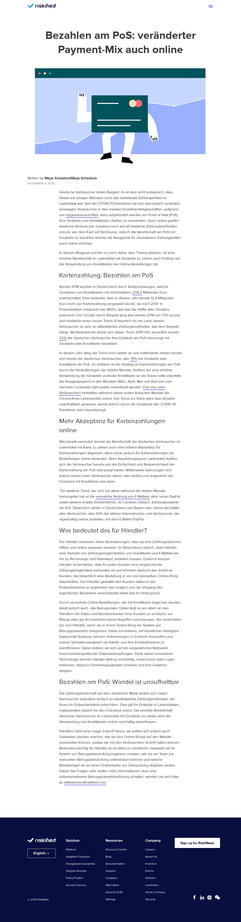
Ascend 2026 (114, 892)
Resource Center (116, 849)
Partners (150, 878)
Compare (111, 878)
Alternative (112, 885)
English (39, 853)
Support (111, 871)
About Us (151, 857)
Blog (108, 857)
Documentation (115, 864)
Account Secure (76, 885)
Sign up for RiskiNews (199, 843)
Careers (150, 849)
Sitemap (111, 899)
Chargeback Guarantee (80, 864)
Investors (151, 864)
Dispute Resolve (76, 871)
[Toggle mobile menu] (211, 6)
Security (150, 899)
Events (149, 871)
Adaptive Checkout (78, 857)
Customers (152, 885)
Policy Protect (74, 878)
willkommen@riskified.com (85, 782)
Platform (71, 849)
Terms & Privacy (155, 892)
